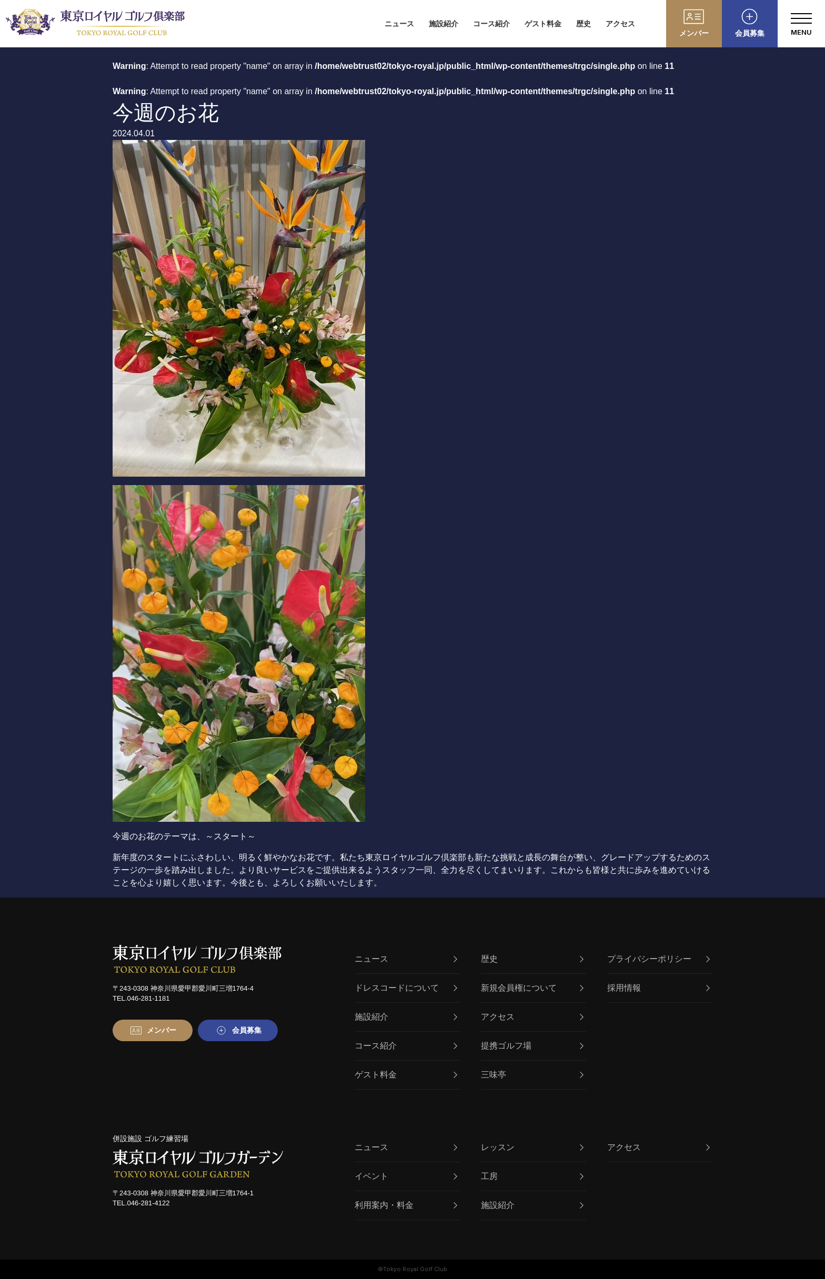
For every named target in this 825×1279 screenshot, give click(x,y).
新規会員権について (532, 987)
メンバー (694, 33)
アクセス (620, 23)
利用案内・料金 (406, 1205)
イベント (406, 1176)
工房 (532, 1176)
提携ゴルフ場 (532, 1045)
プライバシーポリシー (658, 958)
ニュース (399, 23)
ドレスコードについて (406, 987)
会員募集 (749, 33)
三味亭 (532, 1074)
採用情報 (658, 987)
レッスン (532, 1147)
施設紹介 (443, 23)
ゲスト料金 (543, 23)
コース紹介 (491, 23)
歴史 (583, 23)
